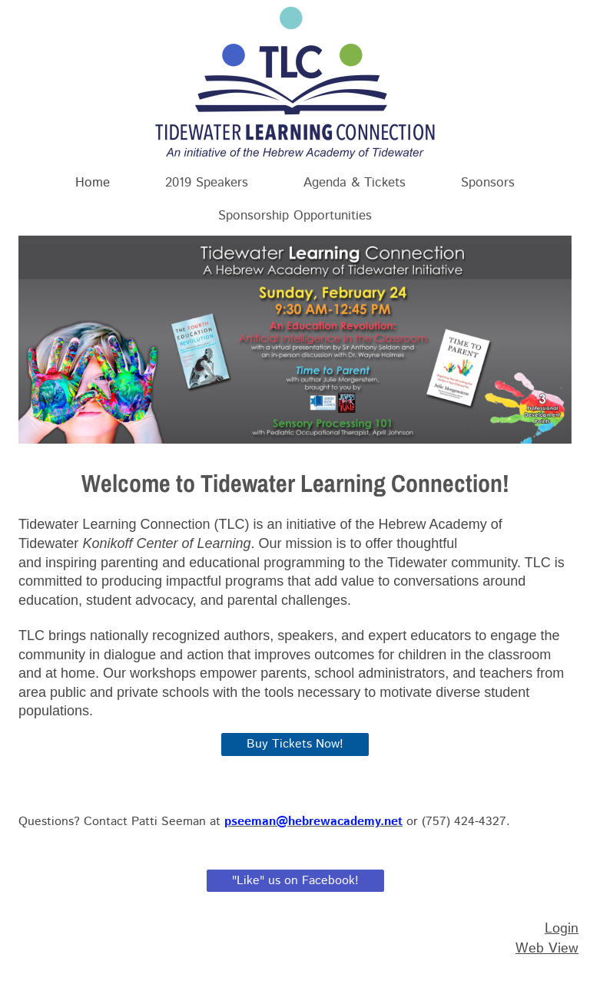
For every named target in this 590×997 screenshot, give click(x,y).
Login (561, 929)
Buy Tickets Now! (295, 744)
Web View (546, 949)
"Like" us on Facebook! (295, 881)
